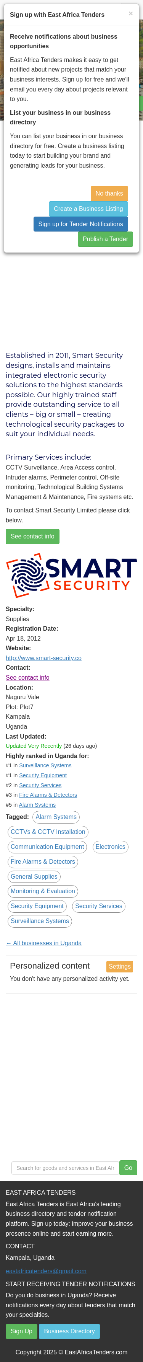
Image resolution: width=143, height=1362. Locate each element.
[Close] (131, 13)
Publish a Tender (105, 239)
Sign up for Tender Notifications (81, 224)
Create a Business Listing (88, 209)
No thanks (109, 193)
